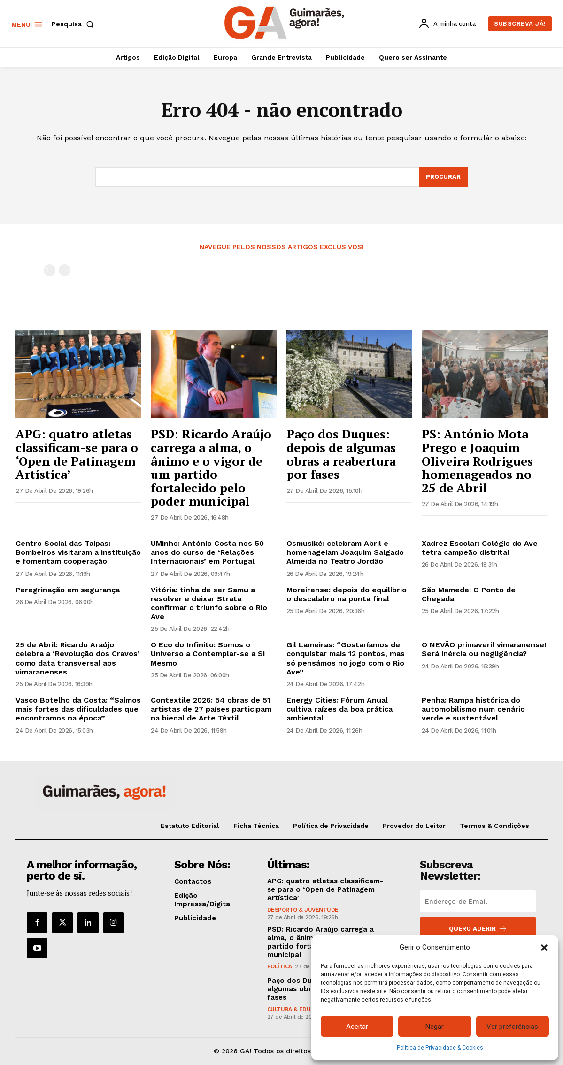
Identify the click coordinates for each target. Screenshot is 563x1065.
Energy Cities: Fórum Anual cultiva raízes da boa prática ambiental (339, 709)
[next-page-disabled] (64, 270)
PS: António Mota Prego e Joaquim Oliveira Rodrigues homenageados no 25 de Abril (477, 461)
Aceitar (357, 1026)
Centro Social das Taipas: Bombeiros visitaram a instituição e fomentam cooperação (78, 552)
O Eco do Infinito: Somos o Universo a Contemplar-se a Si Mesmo (208, 654)
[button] (544, 947)
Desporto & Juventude (303, 910)
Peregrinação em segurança (67, 589)
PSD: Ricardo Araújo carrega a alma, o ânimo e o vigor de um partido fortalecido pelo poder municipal (211, 467)
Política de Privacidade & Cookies (440, 1047)
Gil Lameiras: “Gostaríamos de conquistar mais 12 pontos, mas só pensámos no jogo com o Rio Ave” (345, 659)
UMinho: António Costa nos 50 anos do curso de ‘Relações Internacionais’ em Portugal (207, 552)
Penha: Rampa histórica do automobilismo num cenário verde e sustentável (473, 709)
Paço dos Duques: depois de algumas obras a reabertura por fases (341, 454)
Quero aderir (478, 929)
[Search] (443, 177)
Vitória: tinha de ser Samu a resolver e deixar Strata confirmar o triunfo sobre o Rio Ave (209, 603)
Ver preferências (512, 1026)
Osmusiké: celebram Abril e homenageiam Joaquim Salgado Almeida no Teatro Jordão (345, 552)
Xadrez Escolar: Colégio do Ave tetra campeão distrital (480, 548)
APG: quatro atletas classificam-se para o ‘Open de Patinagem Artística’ (76, 454)
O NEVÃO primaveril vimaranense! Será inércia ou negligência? (484, 650)
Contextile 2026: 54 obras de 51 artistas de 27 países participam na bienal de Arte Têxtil (211, 709)
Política (279, 967)
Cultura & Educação (298, 1009)
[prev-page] (49, 270)
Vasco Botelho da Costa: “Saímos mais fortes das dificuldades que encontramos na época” (78, 709)
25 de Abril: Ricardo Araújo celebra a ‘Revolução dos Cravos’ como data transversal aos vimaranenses (77, 659)
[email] (478, 901)
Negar (434, 1026)
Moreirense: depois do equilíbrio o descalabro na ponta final (346, 594)
